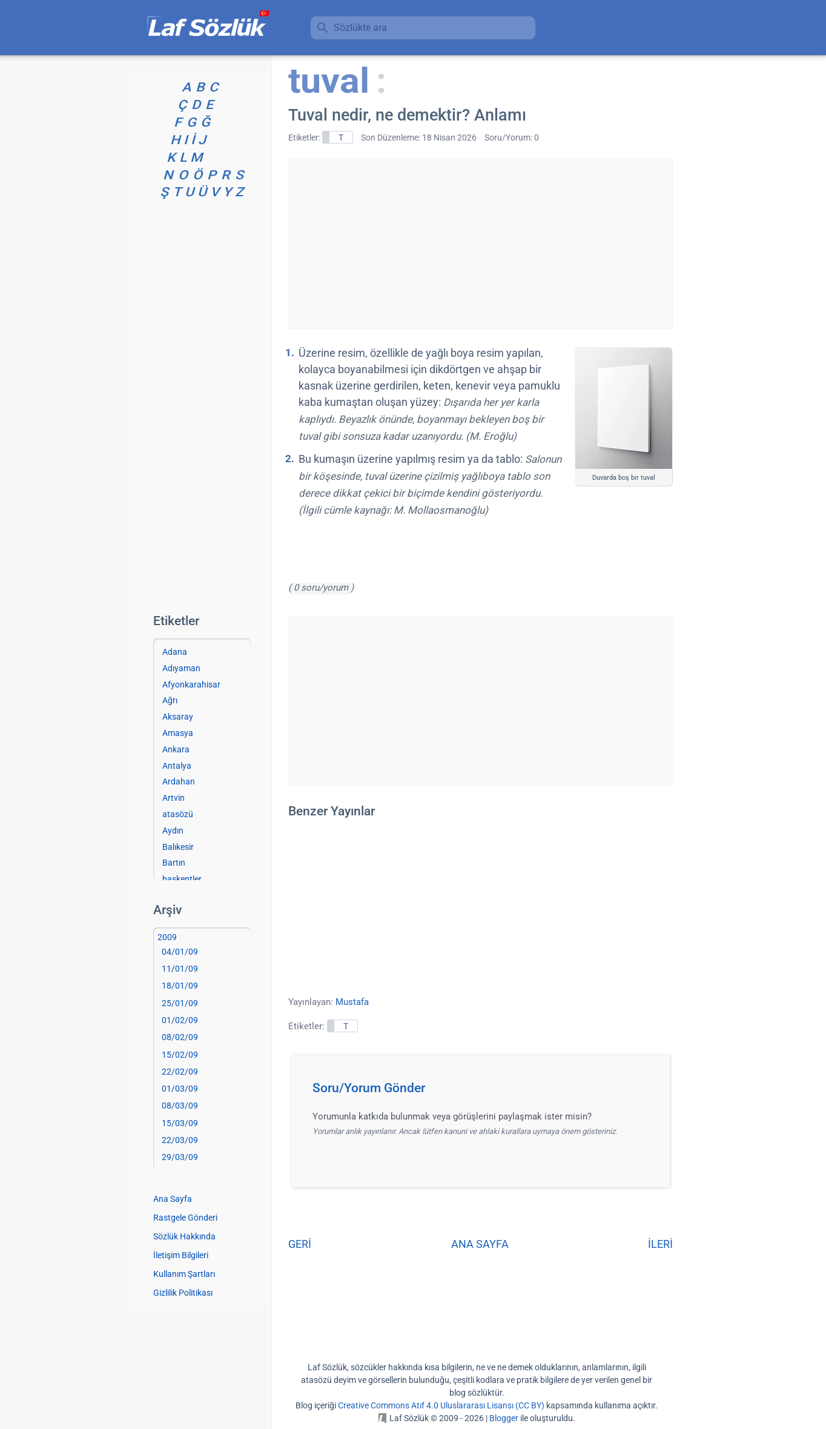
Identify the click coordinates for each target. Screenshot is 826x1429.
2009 (167, 937)
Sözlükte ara (360, 27)
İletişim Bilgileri (180, 1255)
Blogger (503, 1418)
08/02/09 (180, 1037)
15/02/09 (180, 1054)
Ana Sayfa (172, 1199)
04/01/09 (180, 952)
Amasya (177, 733)
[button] (484, 1091)
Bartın (173, 862)
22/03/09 (180, 1140)
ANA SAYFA (480, 1244)
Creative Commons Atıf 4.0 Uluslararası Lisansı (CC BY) (441, 1405)
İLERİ (660, 1244)
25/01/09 (180, 1003)
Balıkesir (178, 847)
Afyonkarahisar (191, 684)
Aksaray (177, 716)
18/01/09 (180, 985)
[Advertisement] (480, 243)
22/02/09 (180, 1071)
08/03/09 (180, 1105)
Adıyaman (181, 668)
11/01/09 (180, 968)
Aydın (172, 830)
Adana (174, 652)
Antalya (176, 766)
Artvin (173, 798)
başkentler (182, 879)
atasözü (177, 814)
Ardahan (178, 781)
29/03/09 (180, 1157)
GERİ (299, 1244)
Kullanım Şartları (184, 1274)
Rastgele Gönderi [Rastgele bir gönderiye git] (185, 1217)
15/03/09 (180, 1123)
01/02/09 (180, 1020)
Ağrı (169, 700)
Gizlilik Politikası (183, 1293)
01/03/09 (180, 1088)
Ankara (176, 749)
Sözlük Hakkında (184, 1236)
